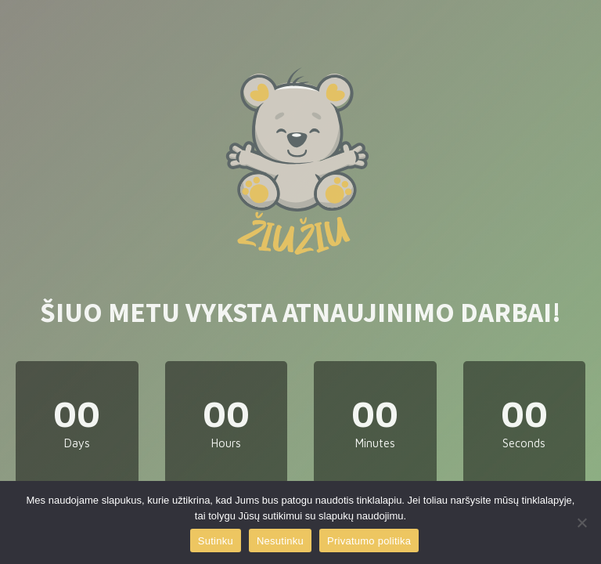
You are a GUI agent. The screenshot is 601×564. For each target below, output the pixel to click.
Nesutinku (280, 541)
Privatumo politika (369, 541)
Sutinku (215, 541)
